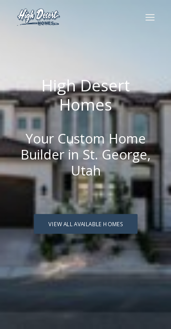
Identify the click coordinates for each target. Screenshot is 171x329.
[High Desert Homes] (38, 17)
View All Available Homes (85, 224)
